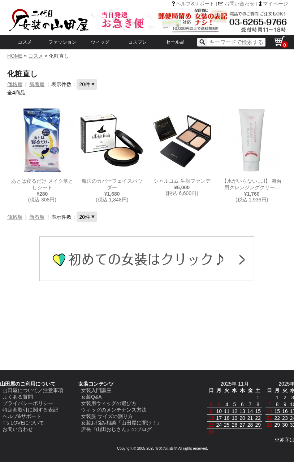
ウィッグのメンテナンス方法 (114, 410)
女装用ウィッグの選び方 (109, 403)
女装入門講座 (96, 390)
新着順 (36, 84)
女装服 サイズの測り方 (107, 416)
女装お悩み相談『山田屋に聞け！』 (121, 423)
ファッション (62, 42)
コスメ (25, 42)
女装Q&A (91, 397)
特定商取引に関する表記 (30, 410)
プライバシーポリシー (28, 403)
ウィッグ (100, 42)
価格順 (14, 84)
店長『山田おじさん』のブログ (116, 429)
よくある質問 (18, 397)
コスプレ (137, 42)
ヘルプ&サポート (195, 3)
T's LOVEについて (23, 423)
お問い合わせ (239, 3)
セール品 (175, 42)
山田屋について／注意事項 (33, 390)
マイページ (275, 3)
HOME (14, 56)
